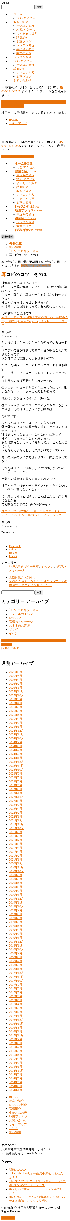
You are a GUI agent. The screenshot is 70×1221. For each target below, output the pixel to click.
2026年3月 (15, 679)
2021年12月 (16, 820)
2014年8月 (15, 1078)
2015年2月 (15, 1062)
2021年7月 (15, 840)
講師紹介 (22, 37)
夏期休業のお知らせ (22, 577)
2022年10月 (16, 797)
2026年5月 (15, 671)
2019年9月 (15, 910)
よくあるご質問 (26, 33)
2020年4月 (15, 883)
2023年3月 (15, 789)
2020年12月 (16, 863)
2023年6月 (15, 781)
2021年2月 (15, 855)
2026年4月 (15, 675)
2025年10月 (16, 695)
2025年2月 (15, 722)
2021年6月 (15, 843)
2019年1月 (15, 937)
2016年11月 (16, 1023)
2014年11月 (16, 1070)
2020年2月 (15, 890)
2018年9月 (15, 953)
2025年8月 (15, 699)
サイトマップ (18, 123)
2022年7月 (15, 804)
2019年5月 (15, 922)
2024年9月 (15, 742)
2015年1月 (15, 1066)
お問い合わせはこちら (17, 156)
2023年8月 (15, 773)
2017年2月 (15, 1011)
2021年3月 (15, 851)
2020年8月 (15, 879)
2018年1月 (15, 969)
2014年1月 (15, 1090)
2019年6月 (15, 918)
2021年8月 (15, 836)
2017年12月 (16, 972)
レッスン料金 (22, 57)
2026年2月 (15, 683)
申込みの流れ (25, 25)
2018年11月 (16, 945)
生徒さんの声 (25, 49)
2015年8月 (15, 1043)
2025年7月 (15, 703)
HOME (13, 119)
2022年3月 (15, 808)
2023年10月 (16, 769)
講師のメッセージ (21, 621)
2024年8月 (15, 746)
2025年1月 (15, 726)
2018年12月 (16, 941)
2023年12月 (16, 761)
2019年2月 (15, 933)
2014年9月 (15, 1074)
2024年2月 (15, 754)
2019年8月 (15, 914)
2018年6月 (15, 965)
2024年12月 (16, 730)
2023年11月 (16, 765)
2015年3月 (15, 1058)
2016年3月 (15, 1027)
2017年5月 (15, 1000)
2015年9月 (15, 1039)
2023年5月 (15, 785)
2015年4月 (15, 1054)
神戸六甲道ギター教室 (36, 265)
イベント (15, 633)
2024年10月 (16, 738)
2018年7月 (15, 961)
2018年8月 (15, 957)
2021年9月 (15, 832)
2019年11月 (16, 902)
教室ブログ (23, 41)
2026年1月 (15, 687)
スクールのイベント (22, 613)
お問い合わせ (22, 80)
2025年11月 (16, 691)
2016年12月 (16, 1019)
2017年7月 (15, 992)
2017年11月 (16, 976)
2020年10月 (16, 871)
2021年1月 (15, 859)
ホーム (17, 14)
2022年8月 (15, 800)
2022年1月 (15, 816)
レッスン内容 (25, 45)
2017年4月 (15, 1004)
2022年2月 (15, 812)
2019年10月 (16, 906)
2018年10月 (16, 949)
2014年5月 (15, 1082)
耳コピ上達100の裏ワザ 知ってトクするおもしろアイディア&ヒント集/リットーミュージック (33, 515)
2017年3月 (15, 1008)
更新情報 (15, 1132)
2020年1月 (15, 894)
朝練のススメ (18, 1169)
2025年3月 (15, 718)
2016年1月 (15, 1031)
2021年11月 (16, 824)
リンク (13, 1128)
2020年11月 (16, 867)
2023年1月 (15, 793)
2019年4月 (15, 926)
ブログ (13, 629)
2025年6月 (15, 707)
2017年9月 (15, 984)
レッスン (48, 566)
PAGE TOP (8, 1217)
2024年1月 (15, 757)
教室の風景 (23, 53)
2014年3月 (15, 1086)
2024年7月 (15, 750)
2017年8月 (15, 988)
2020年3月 (15, 886)
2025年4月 (15, 714)
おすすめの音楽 (19, 625)
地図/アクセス (25, 18)
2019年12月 (16, 898)
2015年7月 (15, 1047)
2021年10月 (16, 828)
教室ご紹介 (20, 21)
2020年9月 (15, 875)
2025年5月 (15, 711)
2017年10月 (16, 980)
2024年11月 (16, 734)
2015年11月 (16, 1035)
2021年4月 (15, 847)
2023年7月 (15, 777)
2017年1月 (15, 1015)
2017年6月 (15, 996)
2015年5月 (15, 1051)
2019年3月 (15, 929)
